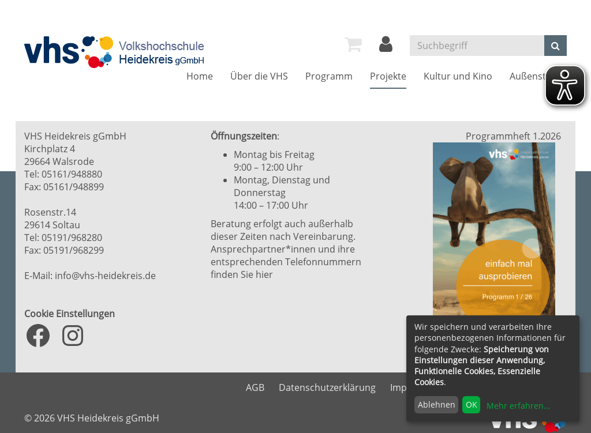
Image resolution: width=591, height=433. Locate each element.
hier (264, 274)
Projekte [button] (388, 76)
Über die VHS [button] (259, 76)
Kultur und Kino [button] (458, 76)
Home (199, 76)
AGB (255, 387)
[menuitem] (353, 44)
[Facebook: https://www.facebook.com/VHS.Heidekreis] (38, 335)
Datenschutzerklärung (327, 387)
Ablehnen (436, 404)
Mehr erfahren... (519, 405)
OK (471, 404)
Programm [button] (329, 76)
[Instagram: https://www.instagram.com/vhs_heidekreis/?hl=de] (73, 335)
